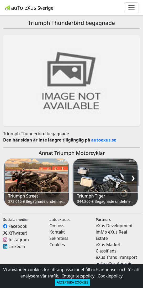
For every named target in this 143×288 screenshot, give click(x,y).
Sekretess (58, 238)
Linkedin (16, 246)
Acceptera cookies (72, 282)
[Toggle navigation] (131, 7)
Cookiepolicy (110, 276)
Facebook (17, 226)
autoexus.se (103, 140)
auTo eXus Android (114, 263)
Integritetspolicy (78, 276)
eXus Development (114, 226)
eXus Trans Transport (116, 257)
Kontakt (57, 232)
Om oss (56, 226)
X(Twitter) (17, 233)
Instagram (18, 239)
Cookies (57, 244)
